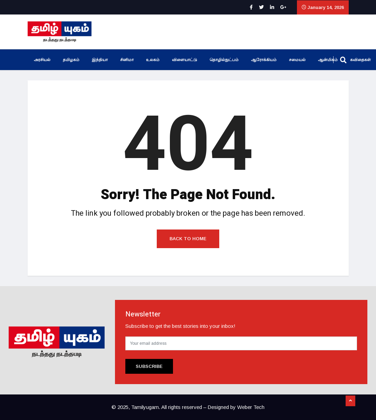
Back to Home (188, 238)
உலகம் (153, 59)
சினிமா (127, 59)
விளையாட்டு (184, 59)
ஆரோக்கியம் (264, 59)
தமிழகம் (71, 59)
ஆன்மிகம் (328, 59)
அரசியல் (42, 59)
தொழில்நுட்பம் (224, 59)
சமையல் (297, 59)
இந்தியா (100, 59)
